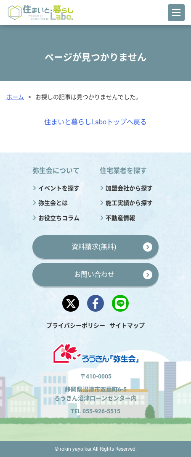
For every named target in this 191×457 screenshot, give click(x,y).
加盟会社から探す (129, 188)
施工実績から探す (129, 203)
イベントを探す (59, 188)
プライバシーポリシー (75, 325)
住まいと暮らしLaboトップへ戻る (95, 122)
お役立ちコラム (59, 218)
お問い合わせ (94, 274)
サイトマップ (127, 325)
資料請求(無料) (94, 247)
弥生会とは (53, 203)
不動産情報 (120, 218)
